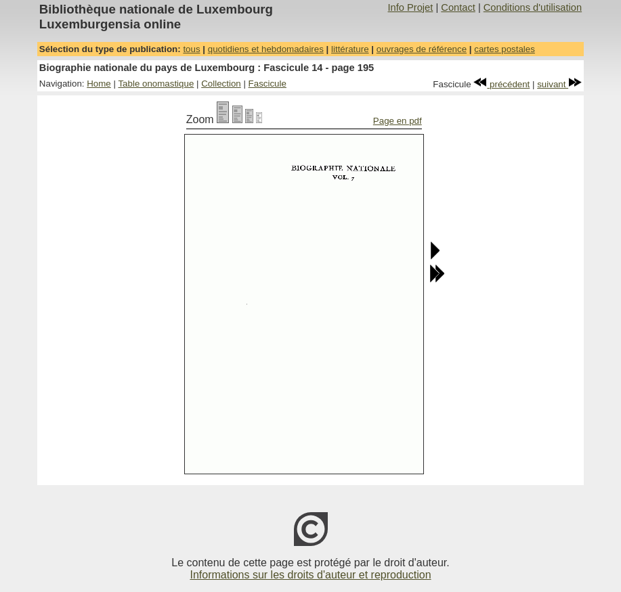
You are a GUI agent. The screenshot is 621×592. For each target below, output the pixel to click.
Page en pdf (397, 121)
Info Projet (410, 7)
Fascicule (267, 83)
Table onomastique (156, 83)
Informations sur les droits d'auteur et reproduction (310, 574)
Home (99, 83)
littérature (350, 49)
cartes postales (504, 49)
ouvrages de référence (422, 49)
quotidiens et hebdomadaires (266, 49)
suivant (559, 84)
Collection (221, 83)
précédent (501, 84)
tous (191, 49)
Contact (458, 7)
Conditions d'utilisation (533, 7)
